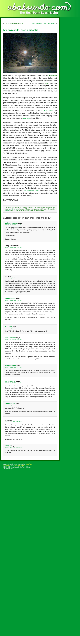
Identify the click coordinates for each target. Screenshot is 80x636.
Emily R (8, 446)
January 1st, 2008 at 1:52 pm (13, 247)
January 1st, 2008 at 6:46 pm (13, 367)
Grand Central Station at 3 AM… (43, 23)
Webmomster (10, 298)
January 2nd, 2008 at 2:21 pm (13, 447)
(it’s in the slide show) (31, 191)
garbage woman (11, 223)
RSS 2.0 (7, 210)
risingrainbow (10, 365)
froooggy (8, 326)
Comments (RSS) (19, 465)
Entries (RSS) (7, 465)
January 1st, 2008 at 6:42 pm (13, 339)
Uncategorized (13, 209)
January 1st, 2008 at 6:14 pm (13, 300)
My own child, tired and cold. (20, 30)
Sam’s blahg (48, 111)
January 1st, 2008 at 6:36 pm (13, 328)
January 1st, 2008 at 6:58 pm (13, 382)
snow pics (26, 118)
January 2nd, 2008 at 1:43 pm (13, 421)
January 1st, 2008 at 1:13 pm (13, 224)
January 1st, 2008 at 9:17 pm (13, 405)
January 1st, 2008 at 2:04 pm (13, 278)
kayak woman (10, 338)
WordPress (29, 464)
